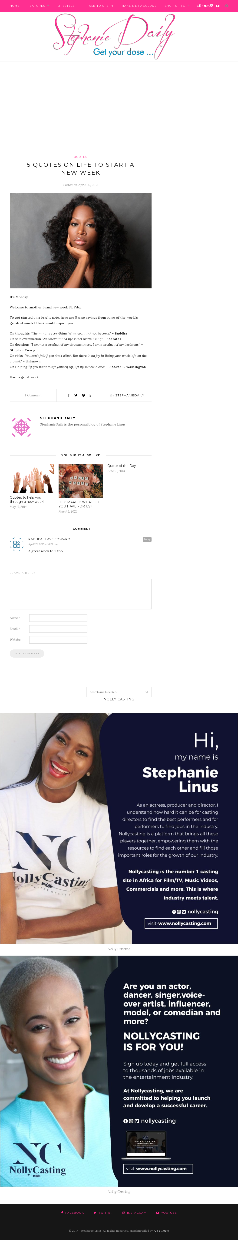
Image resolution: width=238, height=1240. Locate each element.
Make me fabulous (139, 5)
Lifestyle (66, 5)
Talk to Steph (100, 5)
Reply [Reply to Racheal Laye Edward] (147, 539)
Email (15, 629)
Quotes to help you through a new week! (27, 499)
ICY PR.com (161, 1230)
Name (15, 618)
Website (15, 640)
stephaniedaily (129, 395)
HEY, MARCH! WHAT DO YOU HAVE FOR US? (79, 504)
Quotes (80, 157)
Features (36, 5)
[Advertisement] (119, 108)
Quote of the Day (121, 466)
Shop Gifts (175, 5)
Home (15, 5)
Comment (33, 395)
